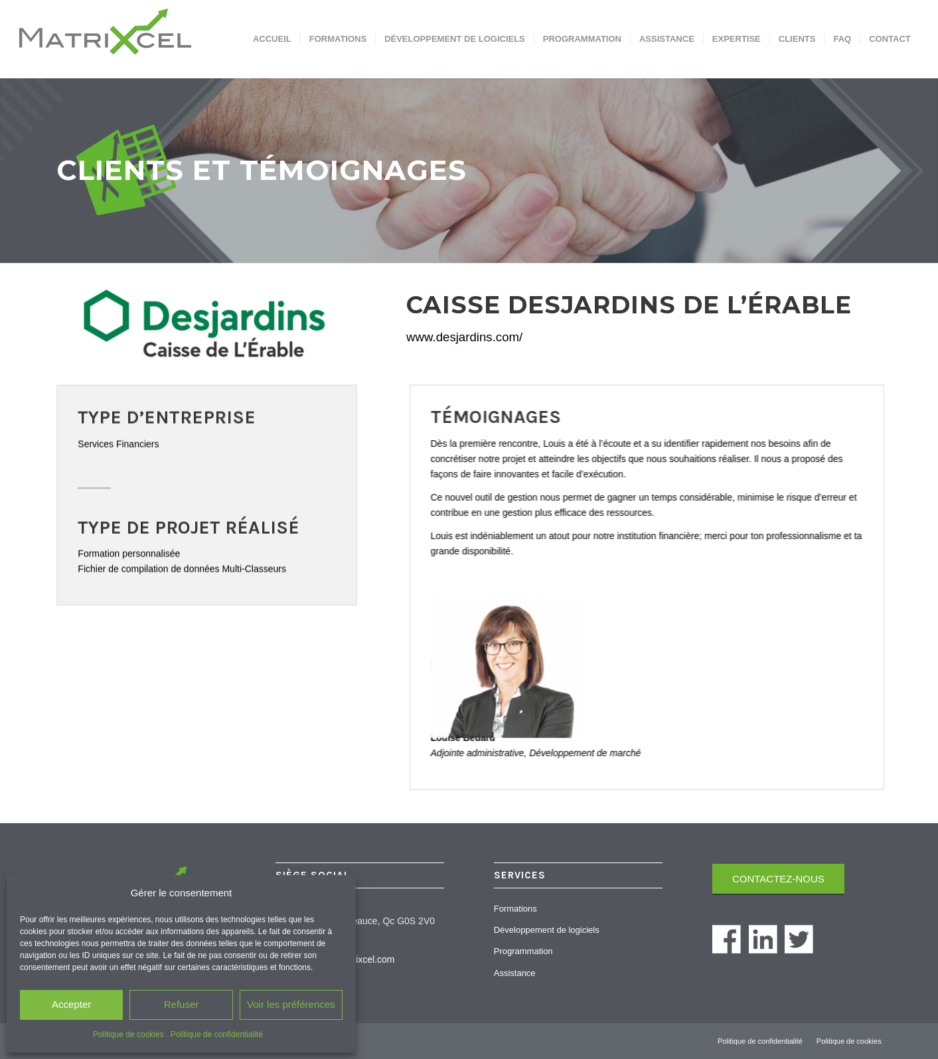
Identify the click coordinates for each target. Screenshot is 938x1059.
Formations (515, 909)
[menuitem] (272, 39)
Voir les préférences (291, 1004)
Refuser (181, 1004)
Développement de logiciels (546, 930)
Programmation (523, 951)
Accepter (71, 1004)
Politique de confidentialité (217, 1034)
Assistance (515, 973)
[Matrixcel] (131, 39)
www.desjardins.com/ (464, 337)
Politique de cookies (128, 1034)
